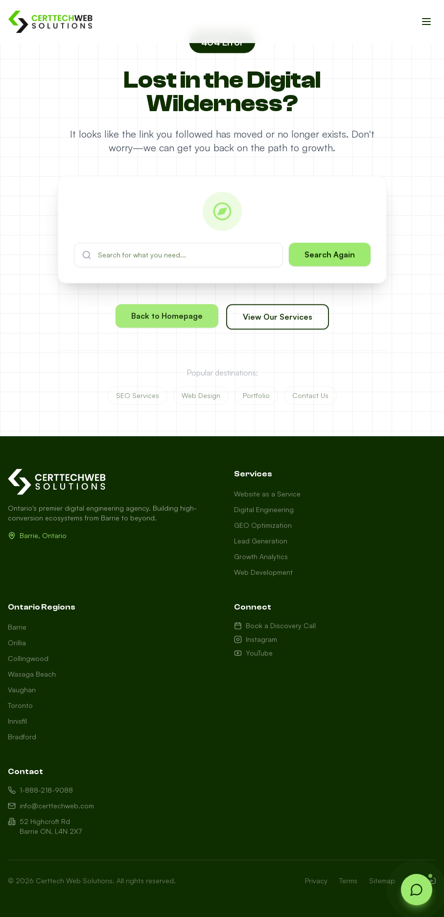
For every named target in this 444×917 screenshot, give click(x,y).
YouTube (253, 653)
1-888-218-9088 (40, 790)
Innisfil (17, 721)
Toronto (20, 705)
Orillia (17, 642)
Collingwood (28, 658)
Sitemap (382, 880)
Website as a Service (267, 494)
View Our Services (277, 322)
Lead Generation (260, 541)
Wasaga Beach (32, 674)
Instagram (255, 639)
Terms (348, 880)
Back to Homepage (167, 321)
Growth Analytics (261, 556)
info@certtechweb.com (51, 805)
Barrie (17, 627)
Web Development (263, 572)
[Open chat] (416, 889)
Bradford (22, 736)
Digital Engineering (264, 509)
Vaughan (22, 689)
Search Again (329, 260)
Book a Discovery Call (275, 625)
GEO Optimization (263, 525)
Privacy (316, 880)
